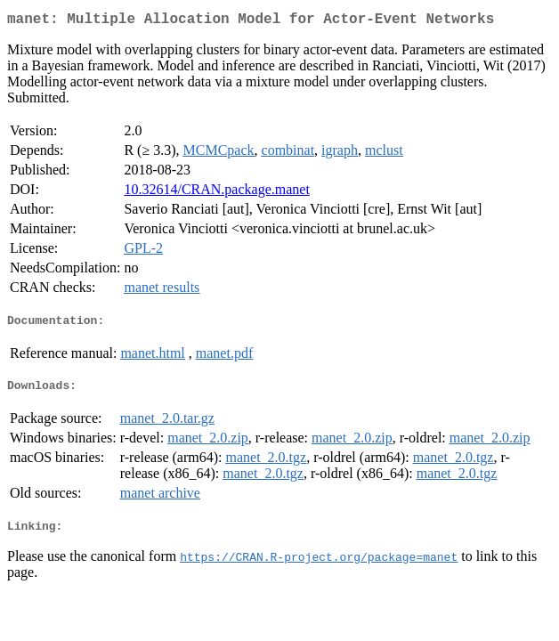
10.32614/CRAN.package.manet (216, 192)
